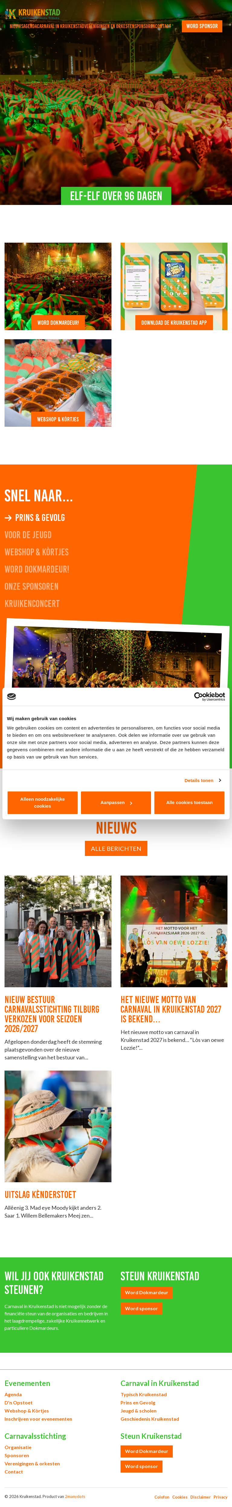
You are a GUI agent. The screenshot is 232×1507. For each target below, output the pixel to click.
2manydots (75, 1496)
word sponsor (202, 26)
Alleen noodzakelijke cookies (42, 803)
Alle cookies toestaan (189, 802)
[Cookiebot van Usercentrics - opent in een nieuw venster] (198, 696)
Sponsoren (144, 26)
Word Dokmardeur (146, 1292)
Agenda (30, 26)
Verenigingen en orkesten (109, 26)
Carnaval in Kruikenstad (60, 26)
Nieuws (16, 26)
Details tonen (199, 780)
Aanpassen (116, 802)
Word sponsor (141, 1308)
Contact (163, 26)
